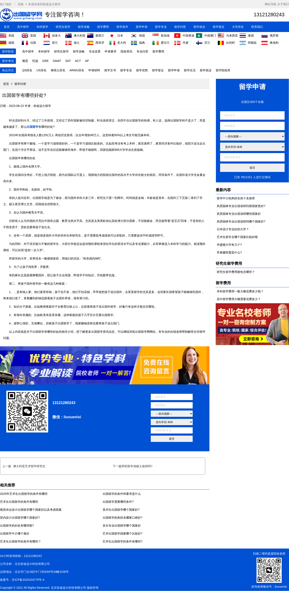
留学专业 (161, 26)
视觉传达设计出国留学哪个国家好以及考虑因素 (31, 509)
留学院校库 (223, 70)
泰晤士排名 (58, 70)
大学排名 (238, 26)
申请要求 (110, 51)
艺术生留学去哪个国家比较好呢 (237, 237)
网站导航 (270, 4)
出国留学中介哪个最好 (14, 533)
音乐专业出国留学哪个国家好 (122, 525)
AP (87, 61)
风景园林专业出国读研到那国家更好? (241, 206)
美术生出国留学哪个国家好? (121, 509)
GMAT (57, 61)
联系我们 (257, 26)
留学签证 (218, 26)
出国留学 (32, 126)
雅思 (25, 61)
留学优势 (142, 70)
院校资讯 (126, 51)
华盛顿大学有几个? (229, 244)
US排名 (41, 70)
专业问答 (142, 51)
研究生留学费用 (229, 263)
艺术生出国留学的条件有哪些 (19, 501)
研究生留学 (63, 26)
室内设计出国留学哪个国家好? (20, 517)
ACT (78, 61)
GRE (45, 61)
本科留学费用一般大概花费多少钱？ (240, 291)
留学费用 (103, 26)
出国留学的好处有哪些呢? (17, 525)
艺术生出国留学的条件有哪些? (122, 541)
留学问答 (180, 26)
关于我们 (283, 4)
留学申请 (141, 26)
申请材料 (94, 70)
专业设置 (95, 51)
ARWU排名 (77, 70)
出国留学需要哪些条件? (118, 501)
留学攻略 (84, 26)
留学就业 (199, 26)
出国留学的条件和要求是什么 (122, 493)
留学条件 (122, 26)
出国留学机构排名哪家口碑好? (122, 517)
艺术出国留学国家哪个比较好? (122, 533)
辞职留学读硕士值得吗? (136, 466)
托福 (35, 61)
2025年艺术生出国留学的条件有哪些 (24, 493)
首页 (7, 26)
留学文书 (110, 70)
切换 (22, 4)
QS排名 (27, 70)
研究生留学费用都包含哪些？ (236, 272)
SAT (68, 61)
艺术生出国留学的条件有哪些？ (20, 541)
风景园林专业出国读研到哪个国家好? (241, 221)
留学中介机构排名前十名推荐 (236, 198)
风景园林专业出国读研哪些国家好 (239, 213)
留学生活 (190, 70)
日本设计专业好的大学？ (233, 229)
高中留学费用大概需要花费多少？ (239, 299)
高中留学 (23, 26)
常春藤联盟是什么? (229, 252)
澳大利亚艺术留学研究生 (29, 466)
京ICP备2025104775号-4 (28, 579)
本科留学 (42, 26)
